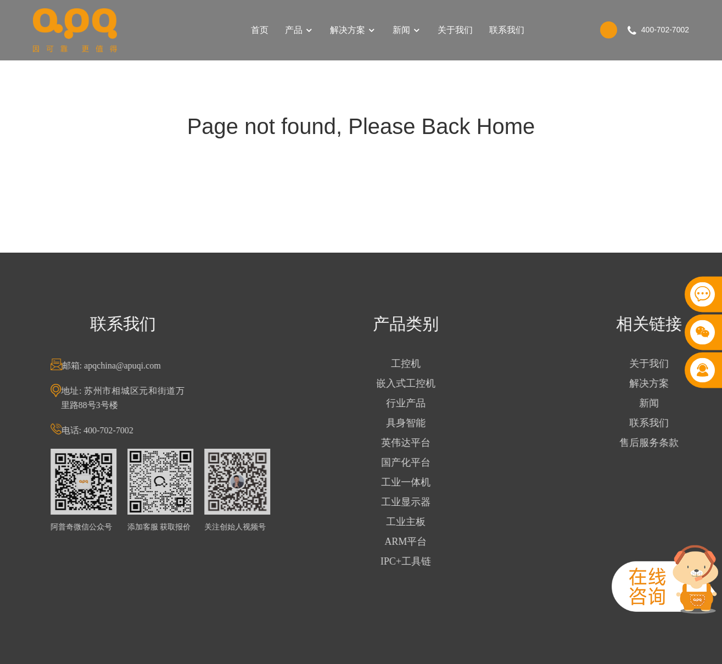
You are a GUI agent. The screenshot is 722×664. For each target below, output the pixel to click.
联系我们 (506, 30)
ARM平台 (419, 541)
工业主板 (419, 522)
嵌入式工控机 (419, 383)
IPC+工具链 (419, 561)
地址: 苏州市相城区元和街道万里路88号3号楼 (137, 398)
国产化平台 (419, 462)
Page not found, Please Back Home (361, 126)
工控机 (419, 364)
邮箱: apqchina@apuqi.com (125, 365)
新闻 (407, 30)
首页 (259, 30)
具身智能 (419, 423)
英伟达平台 (419, 443)
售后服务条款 (662, 443)
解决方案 (353, 30)
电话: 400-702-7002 (111, 430)
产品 (299, 30)
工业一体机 (419, 482)
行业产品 (419, 403)
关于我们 (455, 30)
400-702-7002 (665, 29)
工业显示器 (419, 502)
